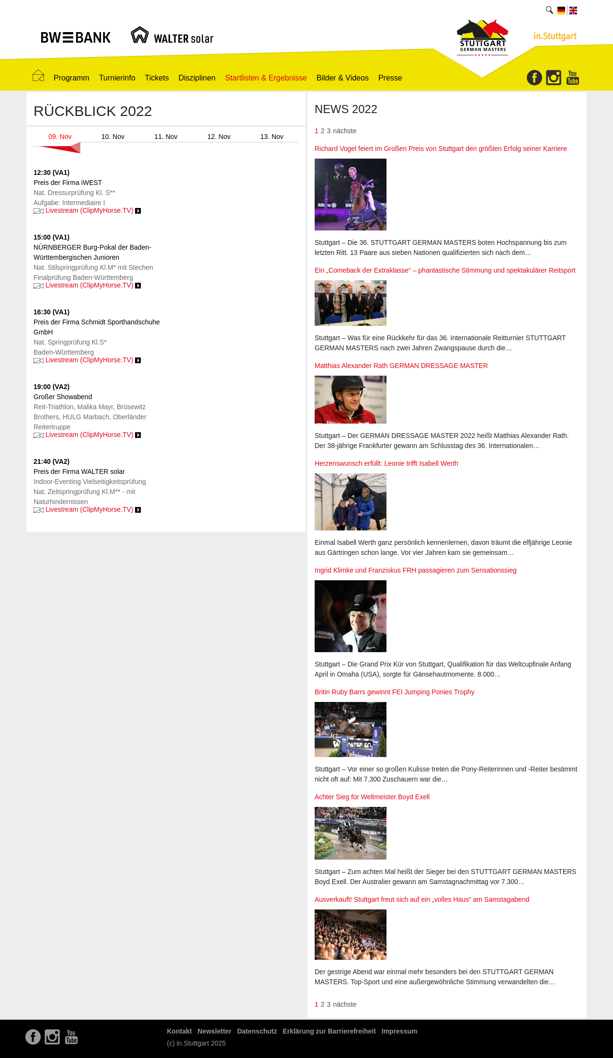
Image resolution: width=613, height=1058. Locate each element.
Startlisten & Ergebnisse (266, 78)
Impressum (400, 1031)
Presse (390, 78)
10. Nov (113, 136)
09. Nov (59, 136)
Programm (72, 78)
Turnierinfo (117, 78)
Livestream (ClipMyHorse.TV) (87, 210)
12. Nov (218, 136)
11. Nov (165, 136)
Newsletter (215, 1031)
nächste (344, 131)
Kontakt (179, 1031)
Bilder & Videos (343, 78)
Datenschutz (257, 1031)
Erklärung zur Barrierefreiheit (329, 1031)
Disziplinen (197, 78)
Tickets (157, 78)
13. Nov (272, 136)
